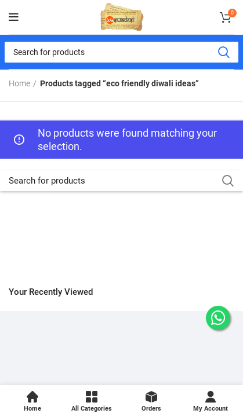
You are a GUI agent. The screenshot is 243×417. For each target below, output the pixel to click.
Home (19, 83)
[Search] (121, 52)
